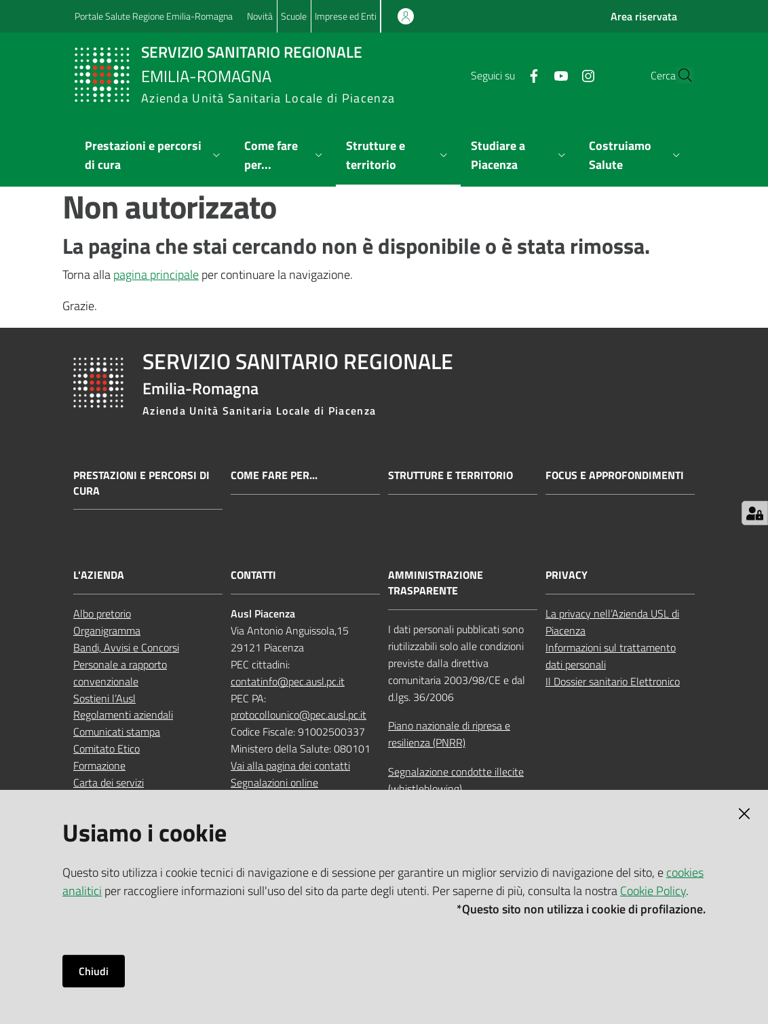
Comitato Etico (106, 748)
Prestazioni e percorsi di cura (141, 483)
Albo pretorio (102, 613)
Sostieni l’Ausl (104, 698)
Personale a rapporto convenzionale (120, 672)
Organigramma (106, 630)
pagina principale (156, 274)
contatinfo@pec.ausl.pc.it (288, 681)
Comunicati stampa (116, 731)
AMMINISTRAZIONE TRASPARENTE (435, 583)
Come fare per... (274, 475)
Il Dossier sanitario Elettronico (612, 681)
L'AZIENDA (98, 575)
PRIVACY (566, 575)
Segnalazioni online (274, 782)
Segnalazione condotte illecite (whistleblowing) (456, 780)
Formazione (99, 765)
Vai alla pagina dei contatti (290, 765)
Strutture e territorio (450, 475)
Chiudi (94, 971)
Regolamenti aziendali (123, 714)
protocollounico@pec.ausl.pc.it (298, 714)
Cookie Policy (653, 890)
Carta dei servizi (108, 782)
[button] (677, 75)
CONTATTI (253, 575)
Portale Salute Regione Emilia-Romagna (154, 16)
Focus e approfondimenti (614, 475)
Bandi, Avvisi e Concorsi (126, 647)
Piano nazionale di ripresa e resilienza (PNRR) (449, 734)
